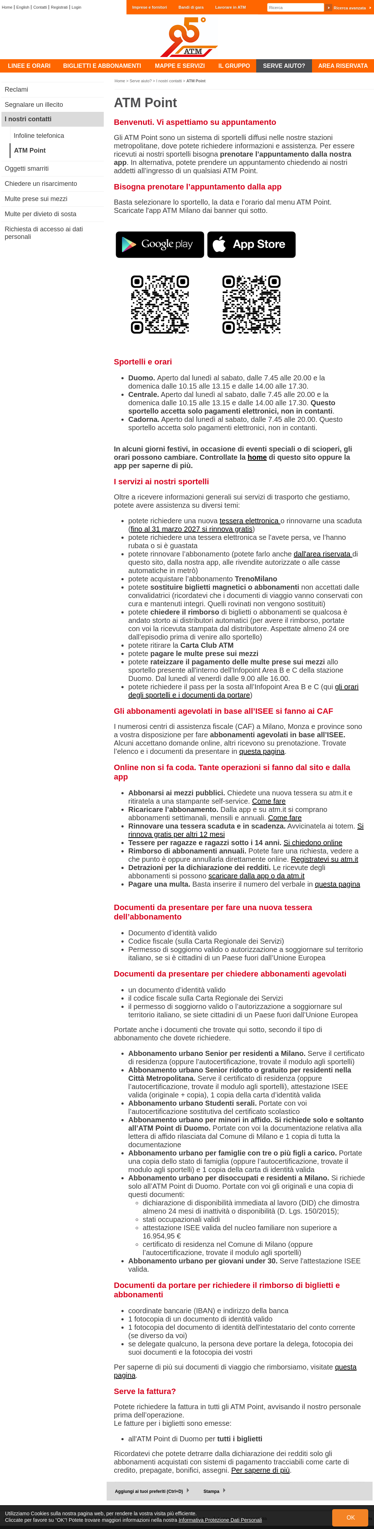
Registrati (59, 7)
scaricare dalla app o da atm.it (256, 876)
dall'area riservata (323, 554)
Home (7, 7)
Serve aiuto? (141, 81)
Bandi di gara (191, 7)
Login (76, 7)
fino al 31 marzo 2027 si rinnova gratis (192, 529)
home (257, 457)
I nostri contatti (169, 81)
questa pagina (262, 751)
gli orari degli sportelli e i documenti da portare (243, 691)
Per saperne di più (260, 1470)
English (22, 7)
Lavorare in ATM (230, 7)
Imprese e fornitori (149, 7)
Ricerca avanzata (350, 8)
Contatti (40, 7)
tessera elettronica (250, 521)
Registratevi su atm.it (324, 859)
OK (351, 1518)
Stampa (211, 1491)
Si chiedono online (313, 843)
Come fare (269, 801)
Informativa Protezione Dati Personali (220, 1520)
